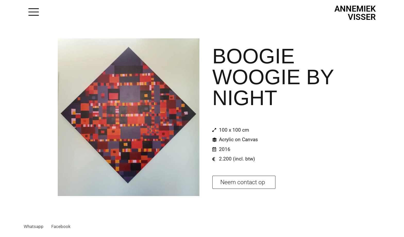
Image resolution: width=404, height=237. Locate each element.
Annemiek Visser (355, 13)
